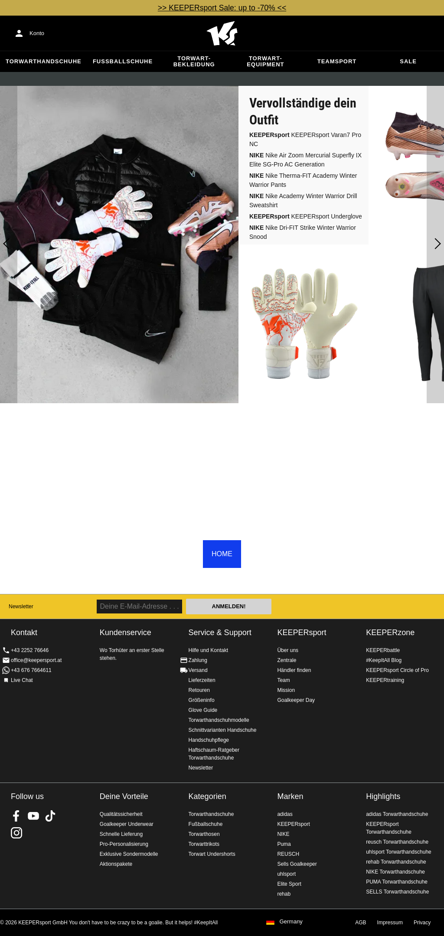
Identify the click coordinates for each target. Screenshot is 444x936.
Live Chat (22, 680)
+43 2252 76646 (30, 650)
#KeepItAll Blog (384, 660)
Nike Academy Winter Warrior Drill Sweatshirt (303, 200)
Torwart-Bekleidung (194, 61)
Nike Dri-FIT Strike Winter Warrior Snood (302, 232)
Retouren (199, 690)
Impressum (390, 923)
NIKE (283, 834)
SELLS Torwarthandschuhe (397, 892)
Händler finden (294, 670)
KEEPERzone (390, 632)
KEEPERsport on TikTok (50, 816)
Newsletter (21, 606)
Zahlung (198, 660)
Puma (284, 844)
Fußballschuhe (123, 61)
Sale (408, 61)
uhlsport (286, 874)
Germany (290, 922)
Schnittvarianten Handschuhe (223, 730)
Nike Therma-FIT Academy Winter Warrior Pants (303, 180)
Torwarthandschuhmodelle (219, 720)
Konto (36, 33)
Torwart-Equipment (265, 61)
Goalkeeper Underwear (126, 824)
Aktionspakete (116, 864)
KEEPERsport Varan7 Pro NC (305, 139)
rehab (284, 894)
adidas (284, 814)
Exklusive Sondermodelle (129, 854)
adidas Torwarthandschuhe (397, 814)
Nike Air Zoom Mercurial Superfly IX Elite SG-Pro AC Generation (305, 160)
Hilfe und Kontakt (208, 650)
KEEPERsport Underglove (305, 216)
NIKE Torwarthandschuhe (395, 872)
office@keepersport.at (36, 660)
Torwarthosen (204, 834)
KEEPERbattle (383, 650)
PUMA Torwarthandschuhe (397, 882)
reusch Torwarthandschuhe (397, 842)
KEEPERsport (301, 632)
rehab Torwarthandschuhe (396, 862)
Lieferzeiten (202, 680)
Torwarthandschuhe (44, 61)
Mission (286, 690)
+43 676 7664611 (31, 670)
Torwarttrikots (204, 844)
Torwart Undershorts (212, 854)
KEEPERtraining (385, 680)
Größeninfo (202, 700)
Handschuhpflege (209, 740)
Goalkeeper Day (296, 700)
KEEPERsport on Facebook (16, 816)
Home (222, 33)
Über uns (287, 650)
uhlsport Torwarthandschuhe (398, 852)
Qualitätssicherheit (121, 814)
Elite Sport (289, 884)
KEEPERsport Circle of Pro (397, 670)
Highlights (383, 796)
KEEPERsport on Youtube (33, 816)
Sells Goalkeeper (297, 864)
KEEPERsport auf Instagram (16, 832)
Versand (198, 670)
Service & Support (220, 632)
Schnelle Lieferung (121, 834)
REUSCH (288, 854)
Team (283, 680)
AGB (360, 923)
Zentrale (286, 660)
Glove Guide (203, 710)
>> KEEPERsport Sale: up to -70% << (222, 7)
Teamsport (337, 61)
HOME (222, 554)
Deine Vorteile (124, 796)
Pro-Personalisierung (124, 844)
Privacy (422, 923)
